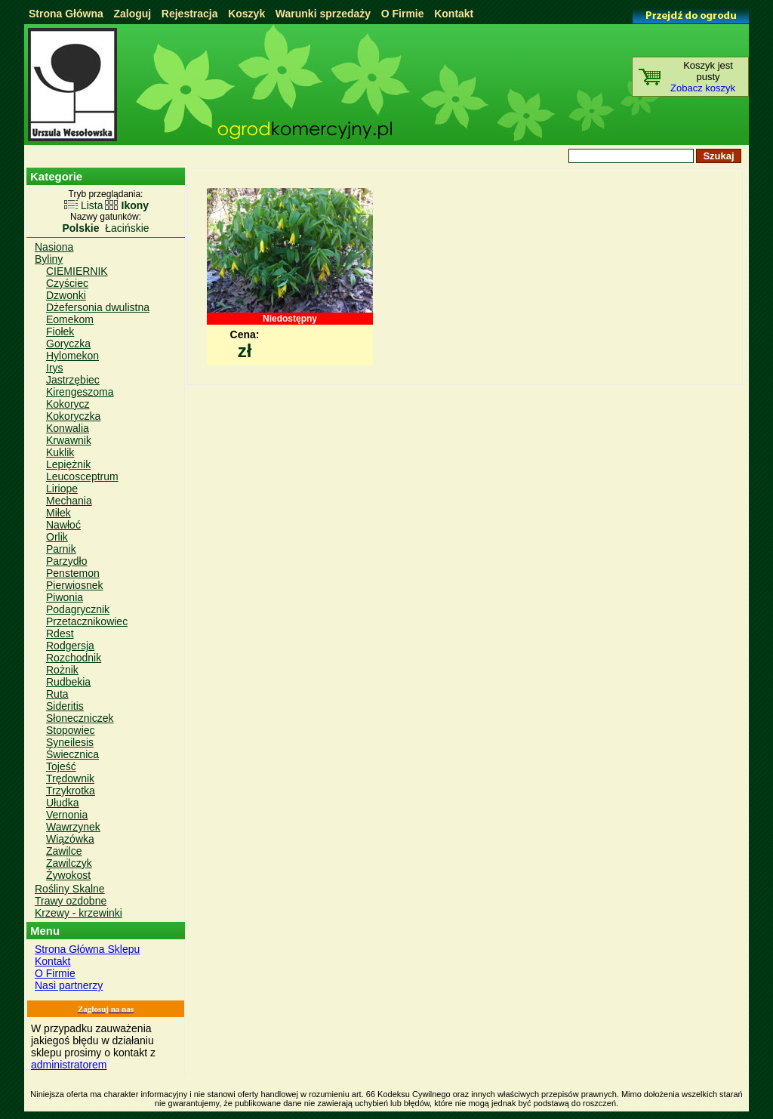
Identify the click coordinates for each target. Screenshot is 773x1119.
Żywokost (68, 875)
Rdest (60, 633)
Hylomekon (72, 356)
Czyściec (67, 283)
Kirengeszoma (80, 392)
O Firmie (402, 14)
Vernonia (67, 815)
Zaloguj (132, 14)
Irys (54, 368)
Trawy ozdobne (70, 901)
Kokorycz (68, 404)
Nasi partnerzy (69, 985)
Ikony (135, 205)
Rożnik (62, 670)
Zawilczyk (69, 863)
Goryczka (68, 344)
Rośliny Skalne (70, 889)
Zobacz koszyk (702, 88)
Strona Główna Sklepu (87, 949)
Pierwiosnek (74, 585)
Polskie (80, 228)
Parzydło (66, 561)
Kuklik (60, 452)
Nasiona (54, 247)
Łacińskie (127, 228)
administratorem (68, 1065)
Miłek (58, 513)
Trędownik (70, 778)
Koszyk (246, 14)
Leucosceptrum (82, 476)
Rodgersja (70, 646)
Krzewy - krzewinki (78, 913)
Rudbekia (68, 682)
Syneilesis (70, 742)
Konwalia (67, 428)
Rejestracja (190, 14)
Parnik (61, 549)
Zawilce (64, 851)
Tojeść (61, 766)
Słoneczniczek (80, 718)
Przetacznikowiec (87, 621)
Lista (92, 205)
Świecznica (72, 754)
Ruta (57, 694)
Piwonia (64, 597)
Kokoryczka (73, 416)
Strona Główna (66, 14)
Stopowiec (70, 730)
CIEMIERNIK (77, 271)
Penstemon (73, 573)
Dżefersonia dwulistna (97, 307)
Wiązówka (70, 839)
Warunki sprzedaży (323, 14)
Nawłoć (63, 525)
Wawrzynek (73, 827)
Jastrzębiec (73, 380)
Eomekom (70, 319)
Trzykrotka (70, 791)
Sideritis (65, 706)
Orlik (57, 537)
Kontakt (453, 14)
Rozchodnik (73, 658)
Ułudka (62, 803)
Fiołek (60, 331)
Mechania (69, 501)
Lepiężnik (68, 464)
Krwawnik (68, 440)
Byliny (49, 259)
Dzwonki (66, 295)
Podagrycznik (77, 609)
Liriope (62, 488)
